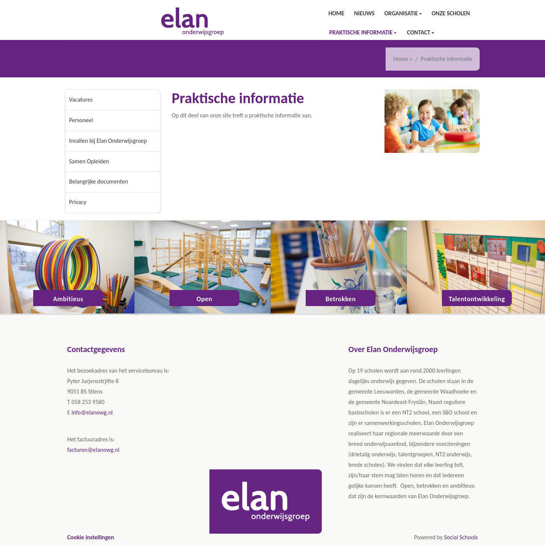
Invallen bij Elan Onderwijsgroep (108, 140)
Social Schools (461, 537)
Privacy (77, 202)
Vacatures (81, 99)
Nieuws (364, 13)
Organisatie (401, 13)
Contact (419, 32)
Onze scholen (451, 13)
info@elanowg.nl (91, 412)
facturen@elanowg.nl (93, 449)
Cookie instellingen (90, 537)
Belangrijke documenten (98, 181)
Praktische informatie (361, 32)
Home (336, 13)
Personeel (81, 120)
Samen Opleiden (89, 161)
